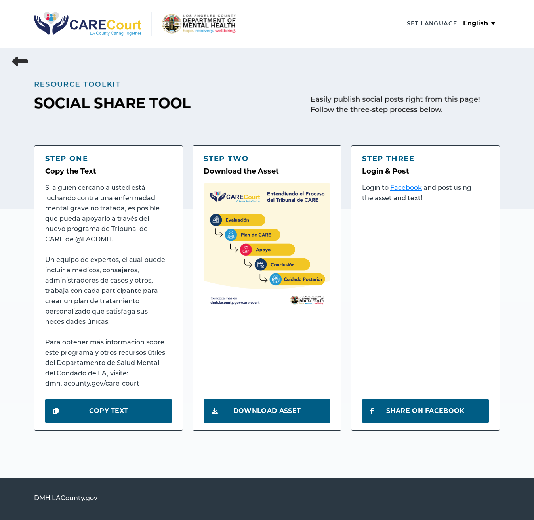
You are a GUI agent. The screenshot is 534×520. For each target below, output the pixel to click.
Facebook (406, 188)
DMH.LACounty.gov (65, 498)
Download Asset (256, 411)
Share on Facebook (417, 411)
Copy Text (90, 411)
